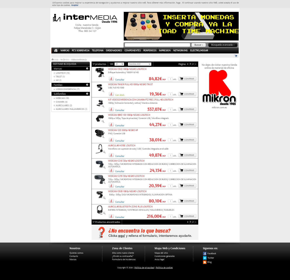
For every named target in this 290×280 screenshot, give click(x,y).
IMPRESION (164, 50)
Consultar (119, 79)
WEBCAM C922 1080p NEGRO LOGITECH (127, 69)
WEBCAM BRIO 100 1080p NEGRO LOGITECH (129, 115)
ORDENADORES (114, 50)
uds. (175, 79)
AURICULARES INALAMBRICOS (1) (71, 109)
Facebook (209, 253)
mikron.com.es (219, 106)
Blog (207, 262)
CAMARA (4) (62, 102)
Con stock (119, 95)
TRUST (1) (60, 76)
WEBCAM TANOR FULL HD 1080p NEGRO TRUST (130, 84)
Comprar (189, 79)
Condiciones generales (165, 256)
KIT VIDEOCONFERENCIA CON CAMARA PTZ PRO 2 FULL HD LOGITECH (140, 99)
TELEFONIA (97, 50)
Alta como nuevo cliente (123, 253)
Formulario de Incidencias (124, 259)
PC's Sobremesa (80, 50)
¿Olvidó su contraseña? (122, 256)
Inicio (55, 60)
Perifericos (64, 60)
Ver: (112, 64)
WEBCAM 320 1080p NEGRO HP (123, 130)
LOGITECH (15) (63, 73)
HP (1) (58, 80)
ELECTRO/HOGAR (199, 50)
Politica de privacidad (144, 267)
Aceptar (74, 5)
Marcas (65, 50)
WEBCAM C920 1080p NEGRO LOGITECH (127, 191)
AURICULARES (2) (64, 105)
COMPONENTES (133, 50)
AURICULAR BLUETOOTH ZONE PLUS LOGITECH (130, 206)
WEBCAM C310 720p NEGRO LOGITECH (126, 160)
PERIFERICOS (149, 50)
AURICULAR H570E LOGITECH (121, 145)
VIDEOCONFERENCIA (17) (68, 89)
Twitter (208, 258)
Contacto (74, 256)
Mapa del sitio (161, 253)
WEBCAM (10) (62, 98)
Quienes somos (76, 253)
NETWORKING (180, 50)
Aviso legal (159, 259)
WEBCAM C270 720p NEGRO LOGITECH (126, 176)
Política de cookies (164, 267)
